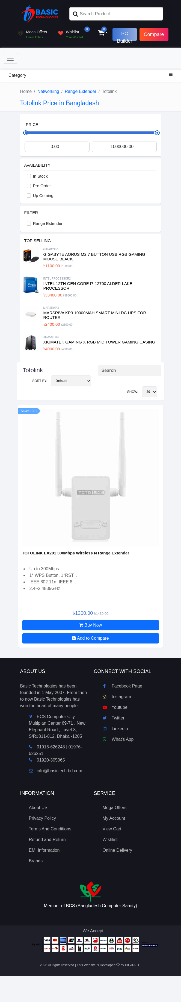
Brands (36, 861)
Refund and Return (47, 839)
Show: (142, 391)
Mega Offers (115, 807)
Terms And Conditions (50, 829)
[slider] (157, 132)
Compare (154, 34)
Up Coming (43, 195)
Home (26, 91)
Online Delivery (117, 850)
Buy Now (90, 625)
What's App (118, 739)
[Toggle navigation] (10, 58)
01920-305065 (51, 760)
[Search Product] (129, 370)
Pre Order (42, 185)
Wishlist (110, 839)
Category (90, 75)
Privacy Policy (42, 818)
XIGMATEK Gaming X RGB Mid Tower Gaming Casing (99, 342)
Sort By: (61, 380)
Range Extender (80, 91)
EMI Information (44, 850)
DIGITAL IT (133, 965)
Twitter (113, 718)
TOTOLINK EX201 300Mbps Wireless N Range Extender (75, 553)
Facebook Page (123, 686)
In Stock (40, 176)
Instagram (117, 696)
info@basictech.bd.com (55, 770)
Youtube (115, 707)
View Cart (112, 829)
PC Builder (124, 36)
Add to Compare (90, 638)
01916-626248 (51, 747)
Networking (48, 91)
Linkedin (115, 728)
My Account (114, 818)
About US (38, 807)
